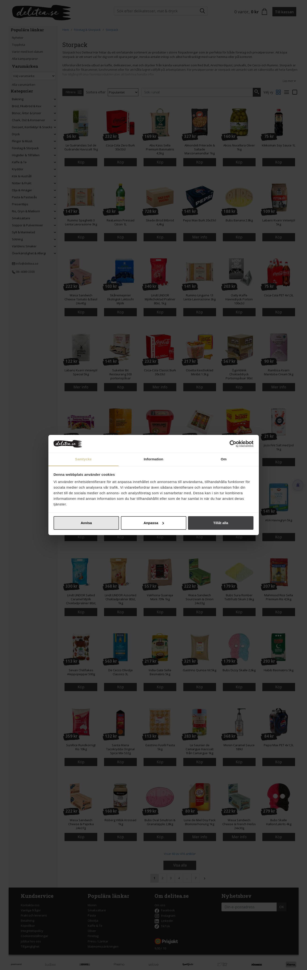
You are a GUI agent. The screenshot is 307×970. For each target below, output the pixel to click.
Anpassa (154, 523)
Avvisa (86, 523)
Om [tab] (224, 459)
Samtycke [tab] (83, 459)
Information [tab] (153, 459)
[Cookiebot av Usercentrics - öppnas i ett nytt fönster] (233, 443)
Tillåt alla (220, 523)
